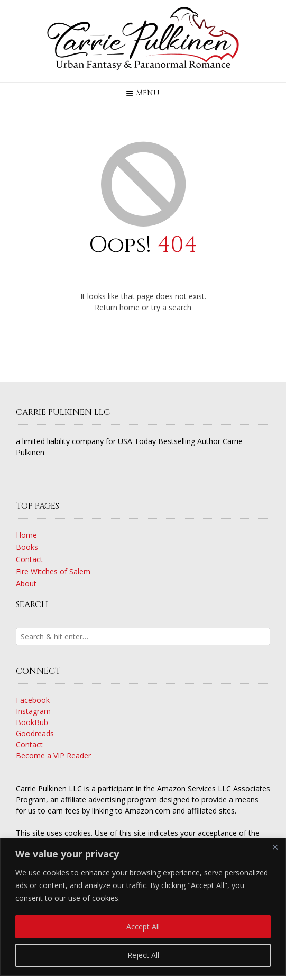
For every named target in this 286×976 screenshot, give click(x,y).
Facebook (33, 700)
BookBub (32, 722)
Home (26, 535)
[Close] (275, 847)
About (26, 584)
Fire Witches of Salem (53, 571)
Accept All (143, 926)
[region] (143, 907)
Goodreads (35, 733)
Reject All (143, 955)
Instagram (33, 711)
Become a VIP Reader (53, 756)
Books (27, 547)
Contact (29, 559)
